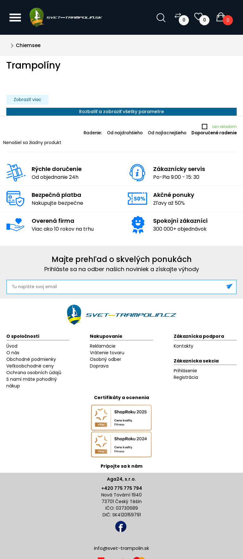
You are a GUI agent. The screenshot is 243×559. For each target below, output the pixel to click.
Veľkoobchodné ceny (30, 366)
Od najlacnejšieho (167, 133)
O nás (12, 352)
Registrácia (186, 377)
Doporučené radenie (214, 133)
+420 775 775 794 (121, 488)
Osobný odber (105, 359)
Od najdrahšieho (125, 133)
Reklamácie (102, 346)
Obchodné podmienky (31, 359)
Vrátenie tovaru (107, 352)
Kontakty (183, 346)
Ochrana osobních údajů (33, 372)
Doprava (99, 366)
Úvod (11, 346)
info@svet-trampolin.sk (121, 548)
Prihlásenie (185, 371)
